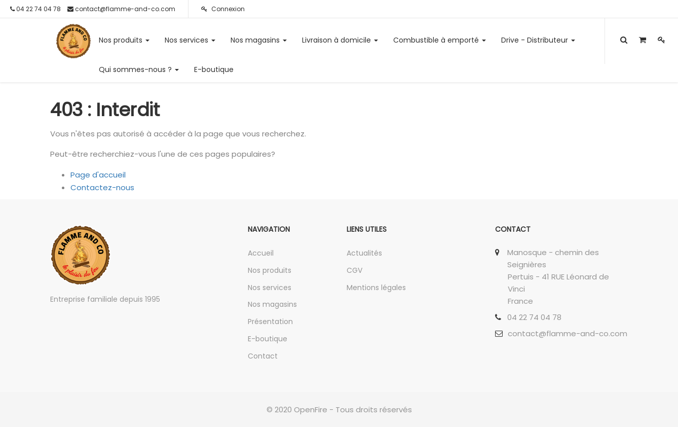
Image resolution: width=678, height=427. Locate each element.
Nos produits (269, 270)
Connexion (223, 9)
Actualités (364, 253)
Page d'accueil (98, 174)
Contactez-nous (102, 187)
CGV (354, 270)
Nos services (269, 287)
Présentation (270, 321)
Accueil (261, 253)
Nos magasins (272, 304)
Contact (263, 356)
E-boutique (267, 339)
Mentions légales (376, 287)
